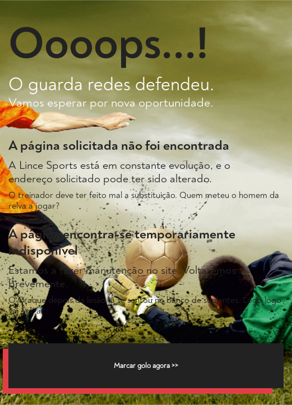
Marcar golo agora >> (146, 365)
